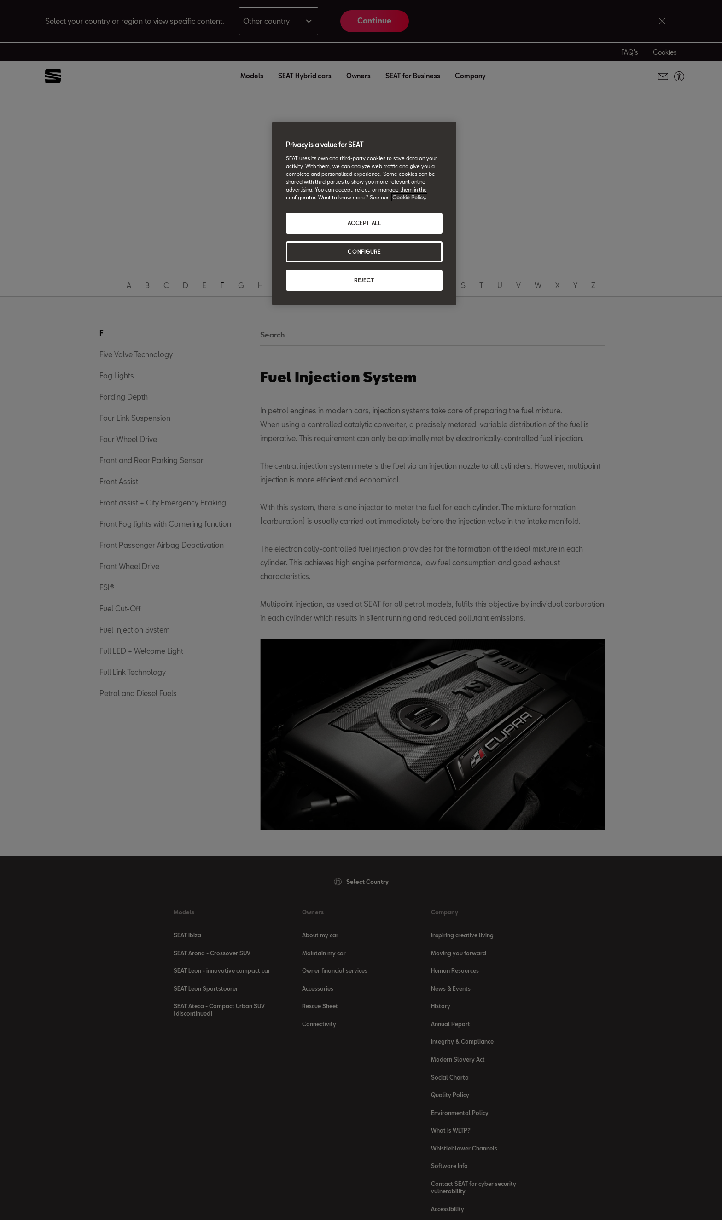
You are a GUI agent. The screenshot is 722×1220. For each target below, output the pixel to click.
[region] (364, 213)
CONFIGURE (364, 252)
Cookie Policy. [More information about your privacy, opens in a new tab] (409, 197)
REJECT (364, 280)
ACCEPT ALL (364, 223)
